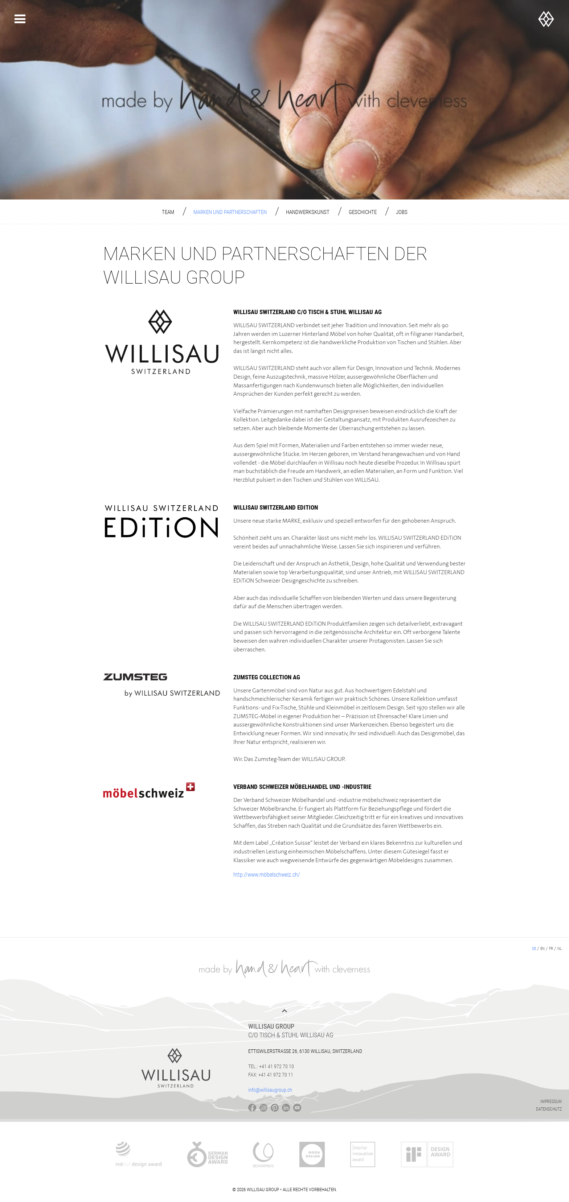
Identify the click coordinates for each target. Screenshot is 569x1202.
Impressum (551, 1101)
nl (559, 948)
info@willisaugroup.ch (270, 1090)
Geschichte (363, 212)
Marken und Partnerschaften (230, 212)
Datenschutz (549, 1109)
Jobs (402, 212)
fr (551, 948)
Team (168, 212)
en (542, 948)
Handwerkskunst (307, 212)
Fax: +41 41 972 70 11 (270, 1075)
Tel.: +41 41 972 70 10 (271, 1066)
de (534, 948)
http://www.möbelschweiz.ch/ (266, 874)
